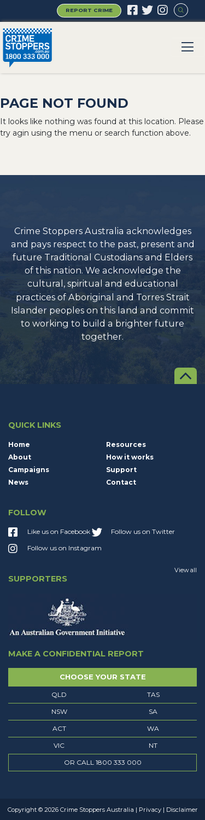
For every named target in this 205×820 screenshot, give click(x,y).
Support (121, 470)
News (18, 482)
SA (153, 711)
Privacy (150, 809)
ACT (59, 728)
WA (153, 728)
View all (185, 570)
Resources (126, 444)
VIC (59, 745)
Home (19, 444)
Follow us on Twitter (133, 533)
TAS (153, 694)
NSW (59, 711)
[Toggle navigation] (188, 47)
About (19, 457)
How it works (130, 457)
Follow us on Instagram (55, 549)
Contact (121, 482)
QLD (59, 694)
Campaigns (28, 470)
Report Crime (89, 10)
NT (153, 745)
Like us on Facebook (49, 533)
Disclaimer (182, 809)
